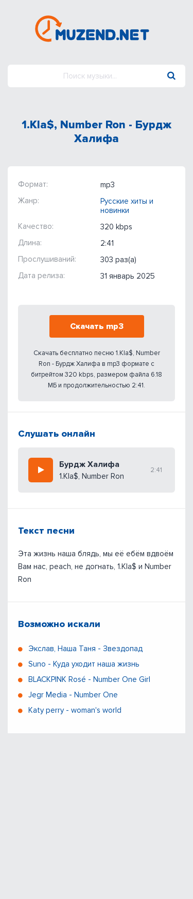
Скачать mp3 (97, 326)
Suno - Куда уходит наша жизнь (83, 664)
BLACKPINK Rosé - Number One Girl (89, 679)
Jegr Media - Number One (73, 694)
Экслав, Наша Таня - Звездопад (85, 648)
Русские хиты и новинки (126, 206)
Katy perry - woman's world (74, 710)
